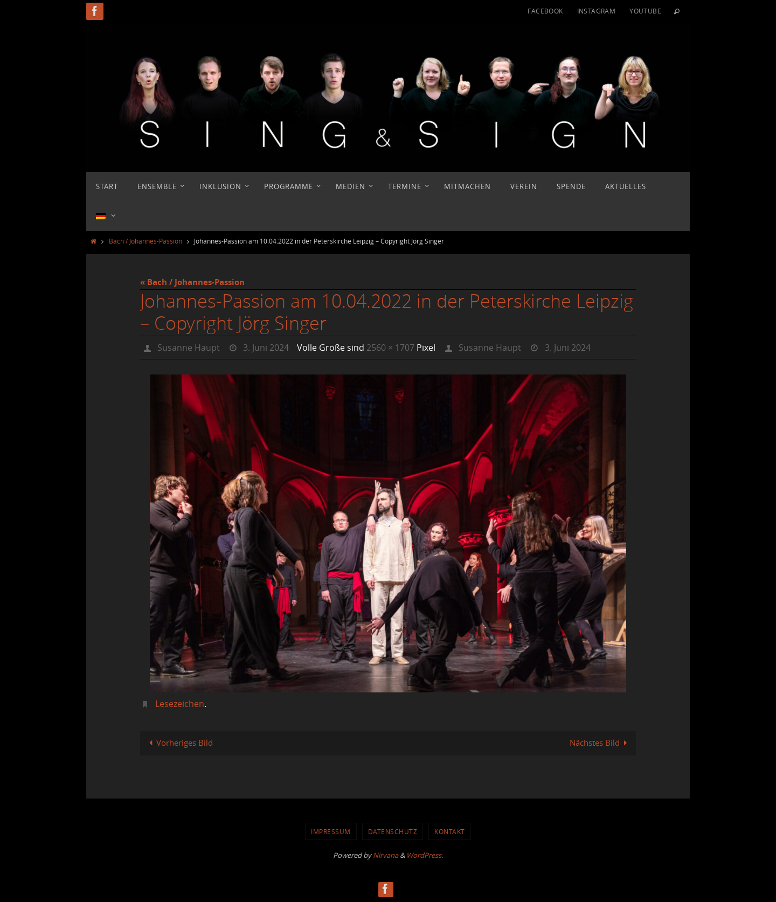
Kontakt (449, 831)
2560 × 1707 (390, 347)
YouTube (645, 10)
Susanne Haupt (188, 347)
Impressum (331, 831)
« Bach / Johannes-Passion (192, 282)
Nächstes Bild (600, 742)
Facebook (545, 10)
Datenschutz (393, 831)
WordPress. (424, 855)
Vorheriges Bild (179, 742)
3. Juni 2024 (266, 347)
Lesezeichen (179, 704)
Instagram (596, 10)
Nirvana (385, 855)
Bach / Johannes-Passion (145, 241)
